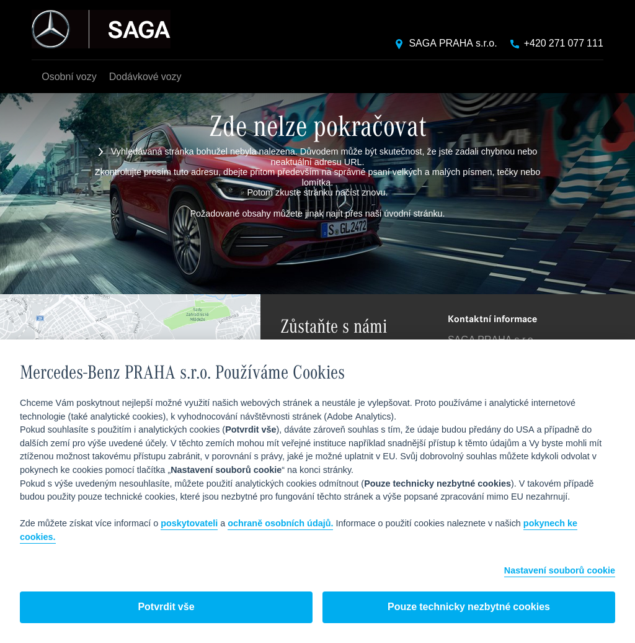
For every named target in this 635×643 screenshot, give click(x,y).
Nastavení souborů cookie (559, 571)
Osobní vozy (69, 77)
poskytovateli (189, 523)
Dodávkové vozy (145, 77)
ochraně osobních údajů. (280, 523)
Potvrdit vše (166, 607)
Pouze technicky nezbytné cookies (469, 607)
